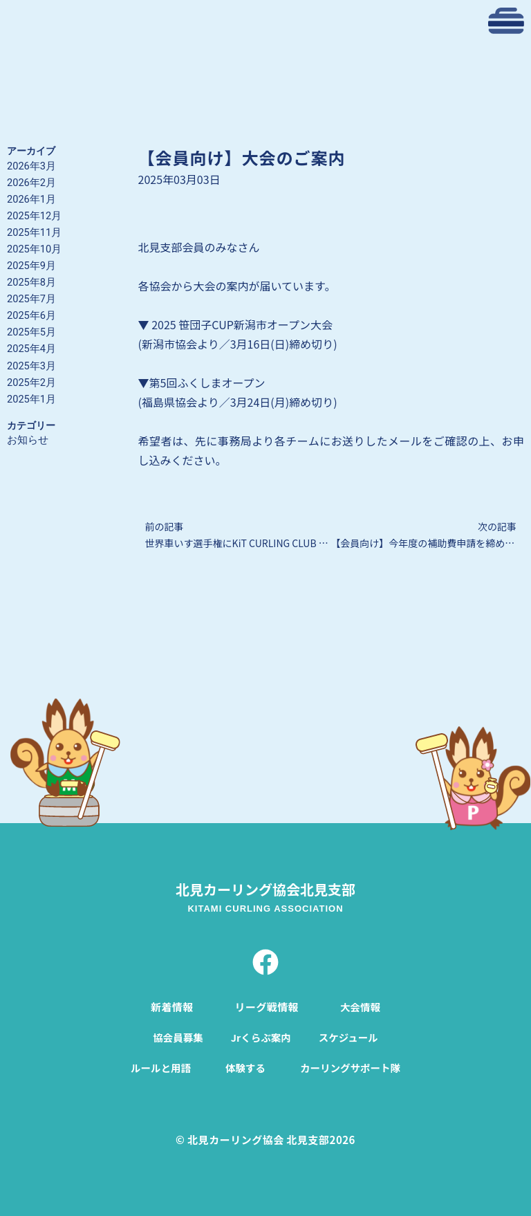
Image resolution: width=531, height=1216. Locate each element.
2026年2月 (31, 182)
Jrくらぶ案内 (261, 1036)
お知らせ (27, 440)
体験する (245, 1066)
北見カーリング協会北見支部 (265, 888)
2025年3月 (31, 366)
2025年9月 (31, 265)
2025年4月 (31, 348)
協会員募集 (176, 1036)
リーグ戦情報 (266, 1005)
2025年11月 (34, 232)
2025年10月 (34, 249)
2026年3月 (31, 166)
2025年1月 (31, 399)
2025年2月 (31, 382)
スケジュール (350, 1036)
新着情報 (170, 1005)
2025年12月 (34, 216)
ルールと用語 (158, 1066)
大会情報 (361, 1005)
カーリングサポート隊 (352, 1066)
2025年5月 (31, 332)
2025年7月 (31, 299)
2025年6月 (31, 315)
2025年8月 (31, 282)
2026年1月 (31, 199)
